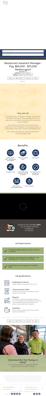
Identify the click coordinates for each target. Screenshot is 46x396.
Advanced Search (7, 54)
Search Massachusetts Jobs (31, 387)
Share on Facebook (12, 394)
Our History (13, 392)
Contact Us (33, 392)
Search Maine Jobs (7, 389)
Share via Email (20, 394)
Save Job (29, 78)
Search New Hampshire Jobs (31, 389)
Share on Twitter (14, 394)
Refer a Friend (18, 78)
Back (36, 78)
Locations (19, 392)
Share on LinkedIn (17, 394)
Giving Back (26, 392)
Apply (9, 78)
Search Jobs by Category (9, 387)
